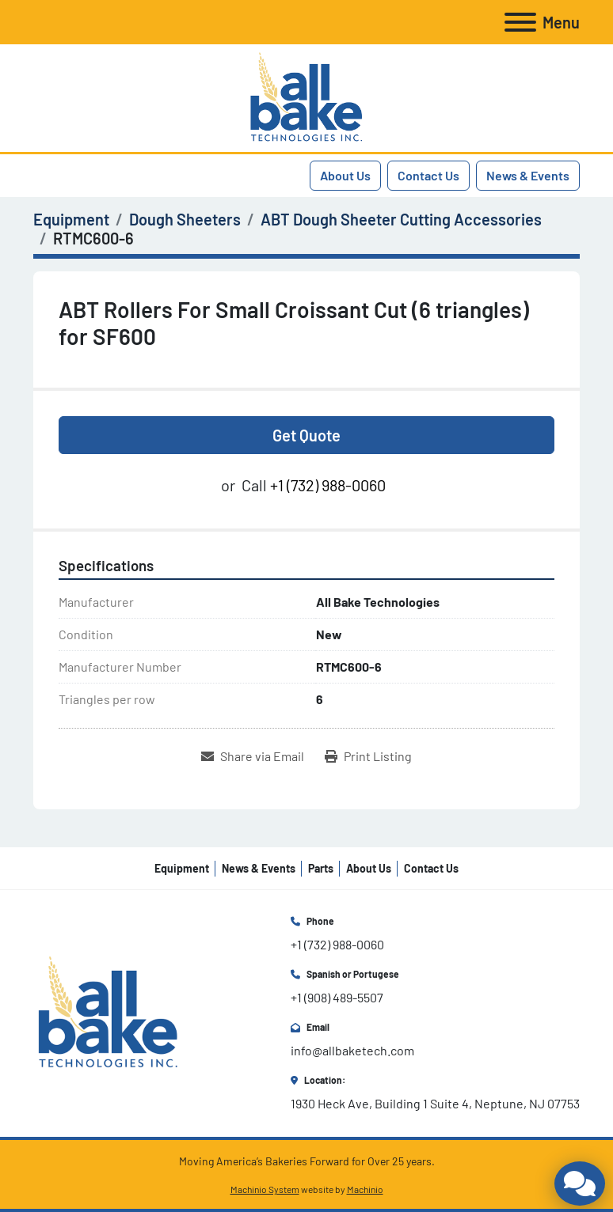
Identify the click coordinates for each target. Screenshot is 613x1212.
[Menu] (520, 22)
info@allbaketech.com (352, 1050)
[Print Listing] (368, 756)
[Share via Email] (252, 756)
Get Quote (306, 435)
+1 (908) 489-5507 (337, 997)
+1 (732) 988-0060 (328, 484)
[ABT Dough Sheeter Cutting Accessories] (401, 219)
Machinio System (264, 1189)
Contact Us (428, 175)
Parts (320, 868)
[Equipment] (71, 219)
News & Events (527, 175)
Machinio (365, 1189)
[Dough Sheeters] (185, 219)
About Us (345, 175)
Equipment (181, 868)
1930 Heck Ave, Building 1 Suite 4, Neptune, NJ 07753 (435, 1103)
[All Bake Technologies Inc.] (108, 1011)
